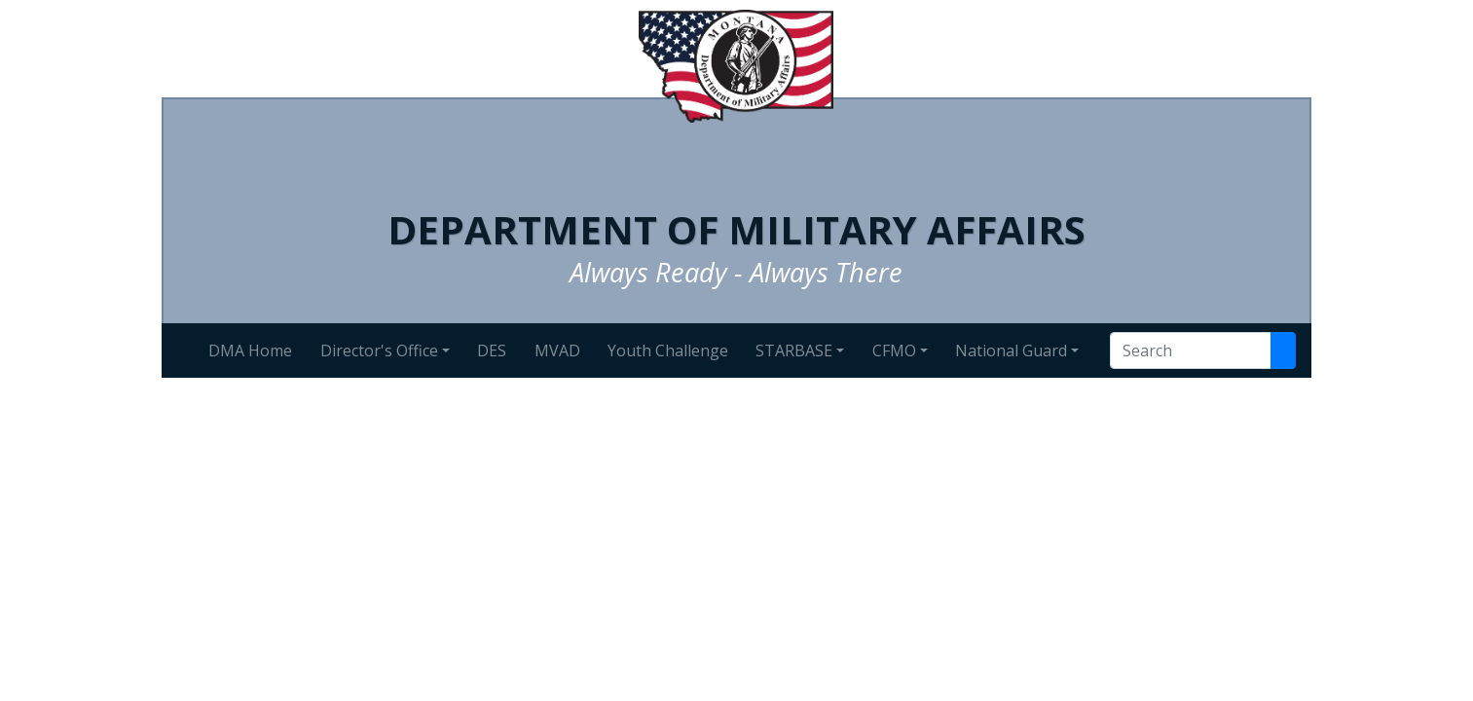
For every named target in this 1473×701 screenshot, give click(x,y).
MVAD (557, 350)
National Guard (1011, 350)
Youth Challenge (668, 350)
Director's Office (379, 350)
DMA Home (250, 350)
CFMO (894, 350)
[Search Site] (1283, 350)
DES (491, 350)
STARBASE (793, 350)
